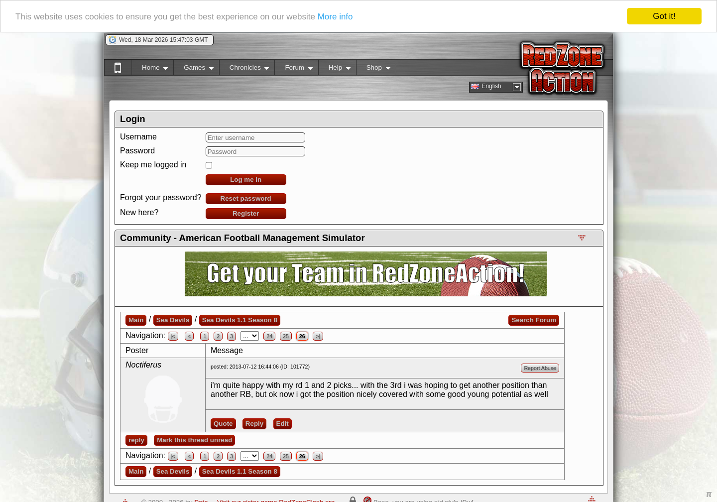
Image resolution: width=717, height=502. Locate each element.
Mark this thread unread (194, 440)
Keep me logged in (153, 164)
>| (318, 336)
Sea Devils (173, 320)
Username (138, 136)
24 (269, 336)
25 (286, 336)
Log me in (245, 179)
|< (173, 336)
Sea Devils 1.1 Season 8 (239, 320)
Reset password (246, 198)
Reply (254, 423)
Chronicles (244, 69)
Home (149, 69)
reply (136, 440)
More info (335, 16)
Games (193, 69)
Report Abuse (540, 368)
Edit (282, 423)
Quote (223, 423)
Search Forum (533, 320)
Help (334, 69)
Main (135, 320)
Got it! (664, 16)
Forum (293, 69)
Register (246, 213)
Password (137, 150)
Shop (373, 69)
